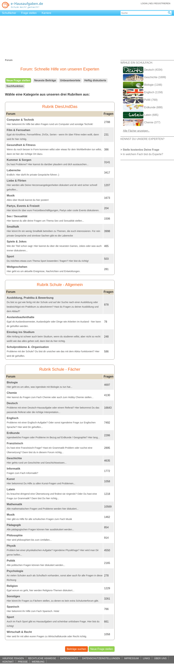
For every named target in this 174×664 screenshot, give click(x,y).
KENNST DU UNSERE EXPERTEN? (142, 139)
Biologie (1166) (142, 85)
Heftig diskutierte (95, 80)
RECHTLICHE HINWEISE (42, 658)
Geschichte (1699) (144, 77)
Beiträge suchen (76, 649)
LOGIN (144, 3)
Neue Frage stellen (18, 80)
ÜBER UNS (160, 658)
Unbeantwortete (70, 80)
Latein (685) (140, 115)
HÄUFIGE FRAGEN (13, 658)
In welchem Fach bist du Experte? (143, 154)
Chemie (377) (141, 122)
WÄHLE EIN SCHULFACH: (136, 62)
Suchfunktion (14, 86)
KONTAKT (8, 661)
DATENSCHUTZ (69, 658)
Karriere (46, 13)
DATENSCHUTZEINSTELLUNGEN (101, 658)
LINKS (146, 658)
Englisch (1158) (143, 92)
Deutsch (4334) (142, 70)
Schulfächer (9, 13)
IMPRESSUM (131, 658)
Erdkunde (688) (143, 107)
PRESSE (23, 661)
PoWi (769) (140, 100)
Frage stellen (29, 13)
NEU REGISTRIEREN (159, 3)
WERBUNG (38, 661)
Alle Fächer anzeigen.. (136, 130)
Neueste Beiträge (45, 80)
